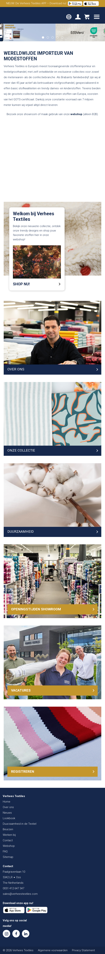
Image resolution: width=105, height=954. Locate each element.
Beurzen (8, 829)
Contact (8, 840)
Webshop (9, 846)
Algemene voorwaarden (53, 950)
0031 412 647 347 (13, 888)
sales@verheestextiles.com (20, 894)
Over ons (8, 807)
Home (6, 801)
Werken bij (9, 835)
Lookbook (9, 818)
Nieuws (7, 812)
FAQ (5, 851)
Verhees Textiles (16, 15)
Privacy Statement (83, 950)
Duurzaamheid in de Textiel (19, 823)
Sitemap (8, 857)
